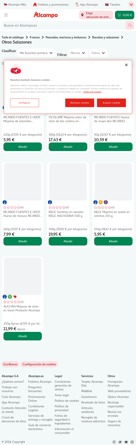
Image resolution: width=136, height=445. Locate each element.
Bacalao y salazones (105, 37)
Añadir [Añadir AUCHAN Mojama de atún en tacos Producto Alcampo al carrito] (22, 336)
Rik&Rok (86, 391)
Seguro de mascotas (114, 423)
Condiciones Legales (36, 408)
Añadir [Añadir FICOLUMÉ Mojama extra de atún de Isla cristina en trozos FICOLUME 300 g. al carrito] (68, 146)
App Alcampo (11, 402)
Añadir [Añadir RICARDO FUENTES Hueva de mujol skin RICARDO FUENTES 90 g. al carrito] (113, 146)
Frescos (35, 37)
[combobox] (64, 25)
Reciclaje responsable (116, 404)
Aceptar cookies (111, 102)
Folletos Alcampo (39, 381)
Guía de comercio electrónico (39, 427)
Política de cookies (67, 400)
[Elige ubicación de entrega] (96, 15)
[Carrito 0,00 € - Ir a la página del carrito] (124, 15)
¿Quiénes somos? (13, 381)
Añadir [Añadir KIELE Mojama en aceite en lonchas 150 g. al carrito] (113, 241)
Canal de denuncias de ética (14, 419)
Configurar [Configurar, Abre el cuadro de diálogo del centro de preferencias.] (24, 102)
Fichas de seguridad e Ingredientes (63, 419)
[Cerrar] (126, 65)
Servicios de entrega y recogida (40, 417)
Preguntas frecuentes (35, 389)
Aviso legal (62, 395)
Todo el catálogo (13, 37)
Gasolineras (89, 397)
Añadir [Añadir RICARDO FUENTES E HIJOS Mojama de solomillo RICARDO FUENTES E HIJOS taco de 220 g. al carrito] (22, 146)
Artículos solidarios (87, 410)
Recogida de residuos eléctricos (93, 419)
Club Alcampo (11, 397)
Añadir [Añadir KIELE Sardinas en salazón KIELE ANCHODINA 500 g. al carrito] (68, 241)
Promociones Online (36, 398)
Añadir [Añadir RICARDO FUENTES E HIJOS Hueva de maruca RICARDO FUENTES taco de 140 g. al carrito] (22, 241)
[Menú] (6, 15)
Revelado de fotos (93, 402)
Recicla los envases (114, 413)
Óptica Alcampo (118, 397)
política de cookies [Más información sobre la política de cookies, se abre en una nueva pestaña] (92, 91)
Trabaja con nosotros (9, 389)
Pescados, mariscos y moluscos (66, 37)
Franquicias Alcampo (115, 383)
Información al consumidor (64, 431)
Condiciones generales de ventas (63, 385)
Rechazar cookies (79, 102)
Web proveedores (119, 391)
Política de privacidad (61, 408)
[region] (68, 87)
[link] (39, 364)
